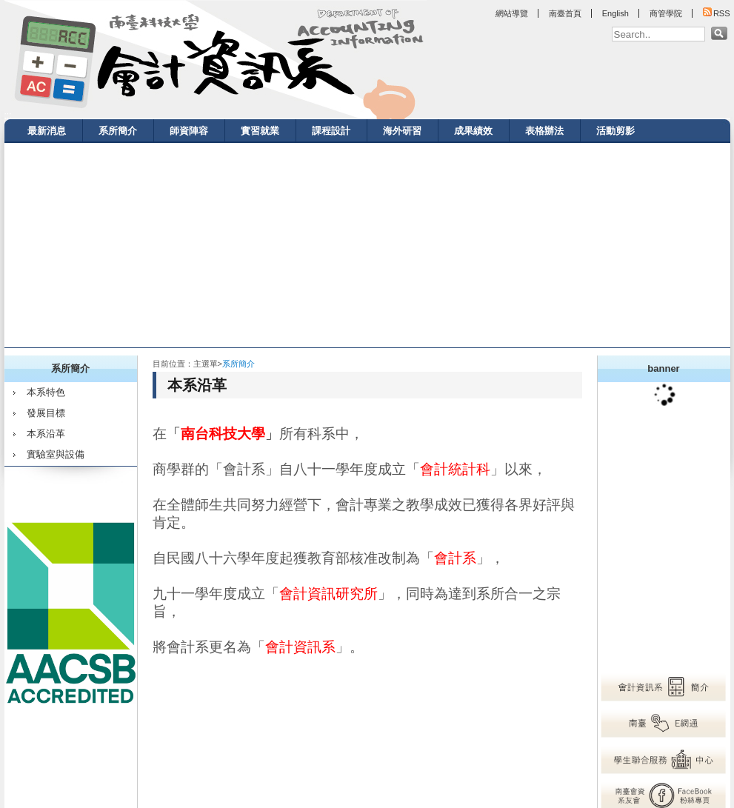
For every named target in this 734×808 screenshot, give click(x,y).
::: (8, 115)
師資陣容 (189, 130)
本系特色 (46, 392)
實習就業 (260, 130)
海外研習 (402, 130)
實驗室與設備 (55, 454)
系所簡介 (118, 130)
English (615, 13)
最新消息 (46, 130)
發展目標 (46, 412)
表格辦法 (544, 130)
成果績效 (473, 130)
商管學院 (666, 13)
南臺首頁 (565, 13)
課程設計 (331, 130)
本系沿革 (46, 433)
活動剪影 (615, 130)
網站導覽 (512, 13)
